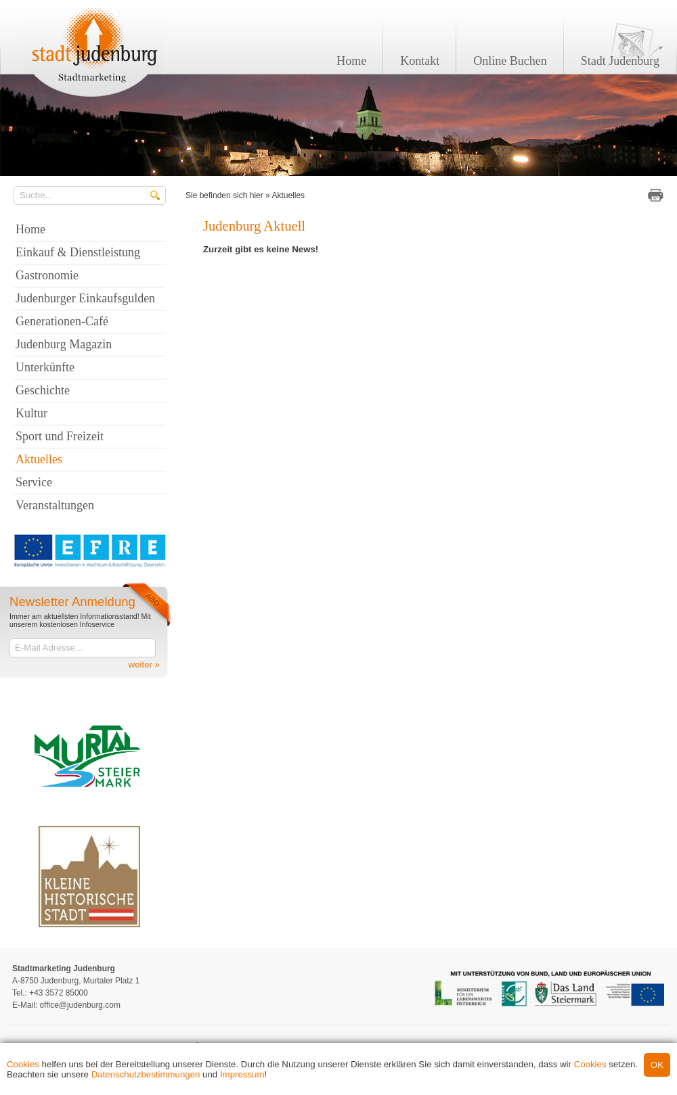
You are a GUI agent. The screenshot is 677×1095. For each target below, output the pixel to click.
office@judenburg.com (79, 1005)
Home (351, 61)
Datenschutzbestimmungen (145, 1074)
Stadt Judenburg (620, 61)
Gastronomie (47, 275)
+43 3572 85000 (58, 993)
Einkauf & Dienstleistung (78, 252)
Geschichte (43, 390)
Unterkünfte (45, 367)
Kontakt (419, 61)
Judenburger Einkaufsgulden (85, 298)
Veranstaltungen (55, 505)
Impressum (242, 1074)
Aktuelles (288, 195)
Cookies (23, 1064)
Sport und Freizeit (60, 436)
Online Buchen (509, 61)
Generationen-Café (62, 321)
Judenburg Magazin (64, 344)
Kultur (31, 413)
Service (34, 482)
